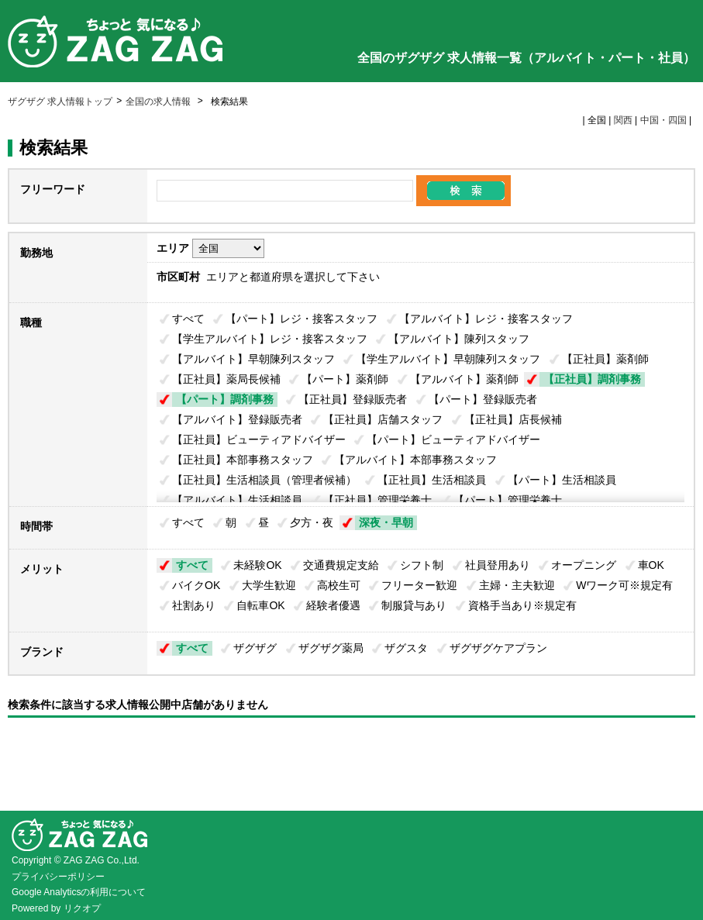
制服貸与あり (413, 605)
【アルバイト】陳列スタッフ (458, 339)
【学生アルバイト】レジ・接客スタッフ (269, 339)
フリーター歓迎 (419, 585)
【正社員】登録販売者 (352, 399)
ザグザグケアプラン (498, 648)
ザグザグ (255, 648)
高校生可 (338, 585)
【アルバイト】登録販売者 (237, 419)
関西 (623, 120)
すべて (188, 318)
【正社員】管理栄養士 (377, 500)
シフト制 (421, 565)
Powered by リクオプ (56, 908)
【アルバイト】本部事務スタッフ (415, 459)
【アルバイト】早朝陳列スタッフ (253, 359)
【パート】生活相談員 (562, 480)
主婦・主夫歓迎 (517, 585)
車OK (651, 565)
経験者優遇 (333, 605)
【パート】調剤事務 (225, 399)
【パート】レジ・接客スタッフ (301, 318)
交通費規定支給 (341, 565)
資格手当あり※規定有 (522, 605)
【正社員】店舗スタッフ (383, 419)
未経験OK (257, 565)
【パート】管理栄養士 (507, 500)
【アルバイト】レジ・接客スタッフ (486, 318)
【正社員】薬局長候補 (226, 379)
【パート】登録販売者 (483, 399)
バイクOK (196, 585)
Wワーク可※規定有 (624, 585)
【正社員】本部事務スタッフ (242, 459)
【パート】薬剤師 (345, 379)
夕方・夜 (311, 522)
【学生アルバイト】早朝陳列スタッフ (448, 359)
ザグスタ (406, 648)
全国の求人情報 (159, 101)
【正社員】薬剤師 (605, 359)
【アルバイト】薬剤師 (464, 379)
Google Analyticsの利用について (79, 892)
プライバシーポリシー (58, 876)
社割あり (193, 605)
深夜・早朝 (386, 522)
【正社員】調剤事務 (592, 379)
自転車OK (260, 605)
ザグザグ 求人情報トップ (60, 101)
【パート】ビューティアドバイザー (453, 439)
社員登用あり (497, 565)
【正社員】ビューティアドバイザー (259, 439)
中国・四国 (663, 120)
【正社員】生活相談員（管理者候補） (264, 480)
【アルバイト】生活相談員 (237, 500)
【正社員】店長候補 (513, 419)
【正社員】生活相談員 (431, 480)
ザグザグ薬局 (331, 648)
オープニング (583, 565)
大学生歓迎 (269, 585)
